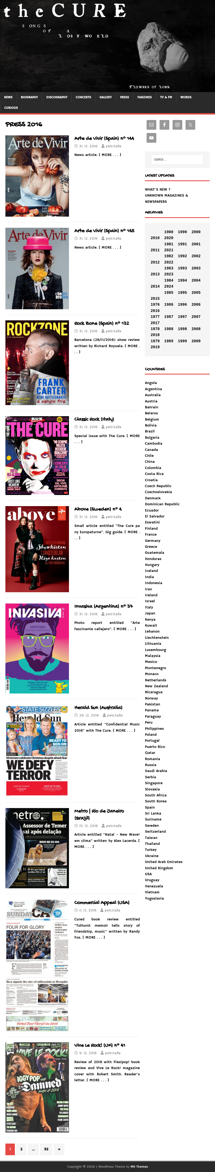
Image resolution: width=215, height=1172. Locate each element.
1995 (182, 293)
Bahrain (151, 407)
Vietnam (152, 892)
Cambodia (153, 443)
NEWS (8, 97)
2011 (155, 250)
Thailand (152, 843)
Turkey (151, 849)
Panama (152, 710)
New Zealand (156, 686)
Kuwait (151, 625)
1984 (168, 280)
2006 (196, 304)
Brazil (150, 431)
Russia (150, 765)
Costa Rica (154, 473)
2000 (196, 232)
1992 (182, 256)
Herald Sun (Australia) (98, 708)
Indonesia (153, 583)
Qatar (150, 752)
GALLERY (106, 97)
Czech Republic (158, 486)
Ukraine (151, 856)
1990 (182, 232)
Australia (153, 395)
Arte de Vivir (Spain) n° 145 (104, 231)
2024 (168, 286)
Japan (150, 613)
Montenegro (155, 668)
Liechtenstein (157, 637)
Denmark (153, 498)
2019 (155, 347)
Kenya (150, 619)
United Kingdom (159, 868)
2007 (196, 317)
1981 (168, 244)
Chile (149, 455)
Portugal (152, 740)
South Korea (156, 801)
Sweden (152, 825)
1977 (155, 317)
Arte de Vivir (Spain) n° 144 (104, 139)
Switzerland (155, 831)
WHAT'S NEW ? (157, 189)
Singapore (154, 783)
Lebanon (152, 631)
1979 (155, 341)
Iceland (151, 570)
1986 (168, 304)
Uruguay (152, 880)
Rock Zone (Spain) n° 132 (101, 324)
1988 (168, 329)
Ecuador (152, 510)
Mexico (151, 661)
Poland (151, 734)
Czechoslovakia (158, 492)
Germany (152, 540)
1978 (155, 329)
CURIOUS (11, 108)
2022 (168, 262)
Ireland (151, 595)
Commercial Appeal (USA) (102, 903)
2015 (155, 299)
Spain (150, 807)
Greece (151, 546)
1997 (182, 317)
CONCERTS (83, 97)
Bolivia (151, 425)
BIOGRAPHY (29, 97)
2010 (155, 238)
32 (46, 1149)
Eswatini (152, 522)
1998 (182, 329)
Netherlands (155, 680)
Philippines (154, 728)
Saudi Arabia (156, 771)
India (149, 577)
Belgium (152, 419)
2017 (155, 323)
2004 (196, 280)
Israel (150, 601)
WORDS (185, 97)
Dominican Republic (162, 504)
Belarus (151, 413)
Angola (151, 382)
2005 (196, 293)
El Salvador (154, 516)
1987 (168, 317)
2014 (155, 286)
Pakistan (152, 704)
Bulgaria (152, 437)
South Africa (156, 795)
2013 (155, 274)
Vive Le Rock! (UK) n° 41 (99, 1046)
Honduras (153, 558)
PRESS (124, 97)
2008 (196, 329)
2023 (168, 274)
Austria (151, 401)
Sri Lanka (153, 813)
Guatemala (154, 552)
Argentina (153, 389)
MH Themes (139, 1167)
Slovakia (152, 789)
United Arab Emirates (164, 862)
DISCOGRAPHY (56, 97)
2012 (155, 262)
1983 (168, 268)
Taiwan (151, 837)
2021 (168, 250)
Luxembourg (155, 649)
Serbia (150, 777)
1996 (182, 304)
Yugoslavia (154, 898)
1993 (182, 268)
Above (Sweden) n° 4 (97, 509)
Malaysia (152, 655)
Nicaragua (154, 692)
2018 (155, 335)
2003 (196, 268)
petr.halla (113, 146)
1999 (182, 341)
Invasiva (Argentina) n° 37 (103, 607)
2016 (155, 311)
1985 (168, 293)
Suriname (153, 819)
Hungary (152, 564)
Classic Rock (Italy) (94, 419)
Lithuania (153, 643)
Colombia (153, 467)
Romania (152, 759)
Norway (151, 698)
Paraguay (153, 716)
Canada (151, 449)
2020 (168, 238)
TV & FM (166, 97)
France (151, 534)
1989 (168, 341)
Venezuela (154, 886)
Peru (149, 722)
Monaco (151, 674)
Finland (151, 528)
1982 (168, 256)
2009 (196, 341)
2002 (196, 256)
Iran (148, 589)
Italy (149, 607)
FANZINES (144, 97)
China (150, 461)
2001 (196, 244)
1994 (182, 280)
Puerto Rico (155, 746)
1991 (182, 244)
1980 (168, 232)
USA (148, 874)
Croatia (151, 480)
